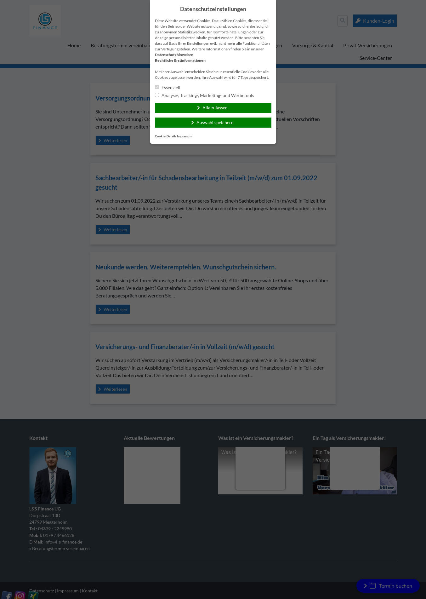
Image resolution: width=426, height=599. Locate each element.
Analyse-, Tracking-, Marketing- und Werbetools (204, 95)
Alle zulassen (215, 107)
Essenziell (167, 87)
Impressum (184, 136)
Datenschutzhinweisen (174, 54)
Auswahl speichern (215, 122)
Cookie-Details (165, 136)
